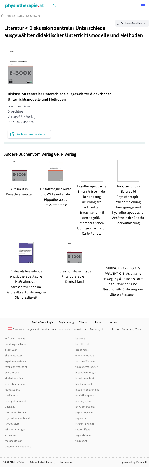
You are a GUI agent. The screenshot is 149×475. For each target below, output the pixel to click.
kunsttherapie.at (84, 378)
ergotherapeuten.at (16, 361)
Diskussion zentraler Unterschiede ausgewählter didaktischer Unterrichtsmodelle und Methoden (73, 31)
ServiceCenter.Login (43, 322)
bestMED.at (11, 350)
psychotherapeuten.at (17, 418)
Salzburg (95, 329)
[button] (143, 5)
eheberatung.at (13, 355)
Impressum (66, 462)
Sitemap (83, 322)
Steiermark (108, 329)
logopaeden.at (13, 390)
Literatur (14, 28)
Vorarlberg (128, 329)
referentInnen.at (84, 424)
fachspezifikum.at (85, 361)
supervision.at (83, 435)
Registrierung (66, 322)
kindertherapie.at (14, 378)
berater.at (80, 338)
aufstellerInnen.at (15, 338)
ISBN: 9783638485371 (28, 16)
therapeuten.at (13, 441)
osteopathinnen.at (15, 401)
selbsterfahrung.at (15, 429)
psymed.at (81, 418)
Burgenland (32, 329)
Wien (138, 329)
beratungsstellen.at (15, 344)
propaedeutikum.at (16, 412)
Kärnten (45, 329)
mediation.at (12, 395)
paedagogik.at (83, 401)
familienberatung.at (16, 367)
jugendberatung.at (85, 373)
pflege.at (10, 407)
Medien (11, 16)
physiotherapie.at (85, 407)
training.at (81, 441)
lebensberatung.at (15, 384)
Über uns (98, 322)
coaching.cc (81, 350)
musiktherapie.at (85, 395)
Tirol (117, 329)
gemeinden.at (12, 373)
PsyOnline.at (12, 424)
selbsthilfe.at (82, 429)
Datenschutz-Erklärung (42, 462)
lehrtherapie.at (83, 384)
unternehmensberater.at (18, 447)
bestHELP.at (82, 344)
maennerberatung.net (87, 390)
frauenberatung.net (86, 367)
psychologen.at (84, 412)
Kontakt (113, 322)
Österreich (16, 329)
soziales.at (10, 435)
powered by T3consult (134, 462)
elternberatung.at (85, 355)
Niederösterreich (60, 329)
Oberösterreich (80, 329)
